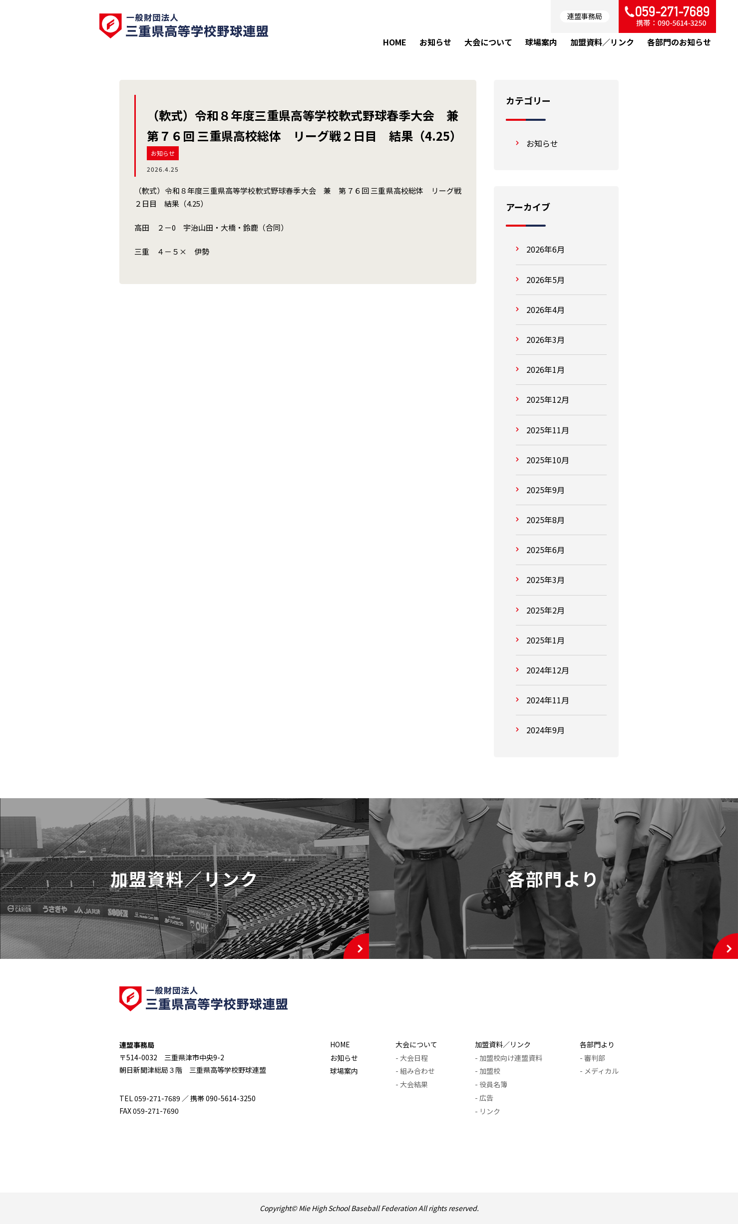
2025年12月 (547, 399)
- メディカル (599, 1071)
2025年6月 (545, 550)
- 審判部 (592, 1058)
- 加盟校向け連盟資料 (508, 1058)
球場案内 (344, 1071)
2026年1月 (545, 369)
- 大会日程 (411, 1058)
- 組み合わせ (415, 1071)
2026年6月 (545, 249)
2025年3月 (545, 580)
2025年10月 (547, 460)
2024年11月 (547, 700)
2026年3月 (545, 339)
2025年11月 (547, 430)
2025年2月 (545, 610)
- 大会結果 (411, 1084)
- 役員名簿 (491, 1084)
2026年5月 (545, 280)
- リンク (487, 1111)
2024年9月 (545, 730)
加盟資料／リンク (503, 1044)
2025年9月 (545, 490)
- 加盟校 (487, 1071)
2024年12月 (547, 670)
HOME (340, 1044)
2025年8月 (545, 520)
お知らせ (163, 153)
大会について (416, 1044)
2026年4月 (545, 309)
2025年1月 (545, 640)
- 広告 (484, 1098)
